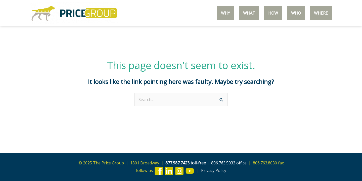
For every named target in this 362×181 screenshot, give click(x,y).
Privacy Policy (213, 170)
